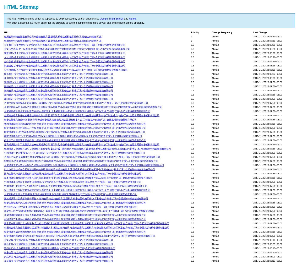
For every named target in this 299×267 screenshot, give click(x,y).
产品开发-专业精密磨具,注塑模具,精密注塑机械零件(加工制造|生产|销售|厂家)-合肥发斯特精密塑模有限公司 (58, 256)
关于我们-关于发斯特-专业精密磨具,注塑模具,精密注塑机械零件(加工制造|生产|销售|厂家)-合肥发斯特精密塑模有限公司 (64, 45)
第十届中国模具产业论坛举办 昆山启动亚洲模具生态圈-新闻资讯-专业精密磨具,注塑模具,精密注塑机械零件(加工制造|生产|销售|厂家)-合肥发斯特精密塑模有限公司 (86, 223)
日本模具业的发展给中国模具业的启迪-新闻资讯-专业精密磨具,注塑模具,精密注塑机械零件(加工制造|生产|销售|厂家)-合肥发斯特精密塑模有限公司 (78, 177)
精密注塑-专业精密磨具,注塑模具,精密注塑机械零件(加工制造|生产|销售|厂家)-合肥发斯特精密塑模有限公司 (58, 252)
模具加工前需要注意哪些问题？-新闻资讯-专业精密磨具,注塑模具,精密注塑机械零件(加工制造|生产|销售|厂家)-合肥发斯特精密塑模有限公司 (75, 140)
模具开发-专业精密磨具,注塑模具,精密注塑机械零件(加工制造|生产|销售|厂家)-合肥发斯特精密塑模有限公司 (58, 244)
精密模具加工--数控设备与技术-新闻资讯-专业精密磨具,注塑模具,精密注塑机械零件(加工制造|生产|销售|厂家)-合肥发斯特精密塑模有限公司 (74, 132)
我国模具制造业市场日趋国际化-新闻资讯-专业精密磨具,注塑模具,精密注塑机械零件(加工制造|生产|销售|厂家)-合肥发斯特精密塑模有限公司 (75, 123)
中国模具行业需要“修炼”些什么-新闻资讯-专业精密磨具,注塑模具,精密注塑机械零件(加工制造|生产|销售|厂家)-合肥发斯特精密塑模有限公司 (74, 153)
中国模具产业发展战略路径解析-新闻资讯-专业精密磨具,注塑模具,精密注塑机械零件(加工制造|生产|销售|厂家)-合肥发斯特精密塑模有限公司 (75, 219)
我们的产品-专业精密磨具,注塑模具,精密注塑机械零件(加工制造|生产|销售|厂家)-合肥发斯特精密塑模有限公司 (59, 248)
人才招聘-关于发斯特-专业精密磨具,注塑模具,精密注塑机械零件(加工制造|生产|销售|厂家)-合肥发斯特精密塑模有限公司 (64, 57)
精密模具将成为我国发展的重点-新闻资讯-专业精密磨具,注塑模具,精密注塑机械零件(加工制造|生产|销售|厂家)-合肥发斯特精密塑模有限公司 (75, 231)
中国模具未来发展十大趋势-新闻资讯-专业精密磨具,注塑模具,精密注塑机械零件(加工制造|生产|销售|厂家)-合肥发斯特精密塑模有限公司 (72, 182)
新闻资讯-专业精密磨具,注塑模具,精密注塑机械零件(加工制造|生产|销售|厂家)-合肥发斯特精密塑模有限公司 (58, 82)
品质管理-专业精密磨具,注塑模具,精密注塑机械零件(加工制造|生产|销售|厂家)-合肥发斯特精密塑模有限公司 (58, 261)
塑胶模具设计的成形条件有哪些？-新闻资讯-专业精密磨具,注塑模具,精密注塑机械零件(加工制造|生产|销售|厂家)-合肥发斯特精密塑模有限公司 (76, 198)
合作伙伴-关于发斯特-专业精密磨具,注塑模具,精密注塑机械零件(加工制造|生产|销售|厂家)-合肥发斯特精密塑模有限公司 (64, 61)
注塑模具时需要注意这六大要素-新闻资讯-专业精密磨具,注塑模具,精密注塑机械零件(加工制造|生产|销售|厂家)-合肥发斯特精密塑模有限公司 (75, 215)
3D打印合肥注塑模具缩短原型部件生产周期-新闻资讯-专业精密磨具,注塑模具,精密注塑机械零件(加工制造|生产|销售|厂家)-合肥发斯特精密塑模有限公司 (81, 161)
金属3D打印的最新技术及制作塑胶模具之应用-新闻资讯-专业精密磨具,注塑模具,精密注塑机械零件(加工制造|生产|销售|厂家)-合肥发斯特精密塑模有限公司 (82, 157)
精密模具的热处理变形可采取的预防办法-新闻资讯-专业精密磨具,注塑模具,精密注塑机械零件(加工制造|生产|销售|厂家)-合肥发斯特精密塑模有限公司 (79, 236)
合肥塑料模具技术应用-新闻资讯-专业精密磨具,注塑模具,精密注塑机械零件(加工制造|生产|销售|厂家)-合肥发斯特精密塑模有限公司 (70, 194)
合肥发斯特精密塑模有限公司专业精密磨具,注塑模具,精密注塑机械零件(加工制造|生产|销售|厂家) (53, 36)
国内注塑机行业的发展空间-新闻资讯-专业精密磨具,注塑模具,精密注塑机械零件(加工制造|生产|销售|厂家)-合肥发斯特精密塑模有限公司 (72, 173)
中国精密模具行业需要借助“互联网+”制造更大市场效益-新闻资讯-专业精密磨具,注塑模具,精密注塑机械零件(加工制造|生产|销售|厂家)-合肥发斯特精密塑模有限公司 (86, 227)
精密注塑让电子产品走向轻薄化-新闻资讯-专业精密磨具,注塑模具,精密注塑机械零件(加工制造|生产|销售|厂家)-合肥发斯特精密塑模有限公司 (75, 202)
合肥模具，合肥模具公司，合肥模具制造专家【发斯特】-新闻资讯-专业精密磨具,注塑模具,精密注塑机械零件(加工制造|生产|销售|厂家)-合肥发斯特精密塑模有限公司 (87, 148)
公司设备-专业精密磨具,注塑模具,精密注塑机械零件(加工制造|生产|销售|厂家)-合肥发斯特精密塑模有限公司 (58, 240)
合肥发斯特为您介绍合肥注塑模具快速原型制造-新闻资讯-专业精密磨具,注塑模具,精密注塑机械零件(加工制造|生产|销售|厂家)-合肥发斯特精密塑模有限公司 (83, 107)
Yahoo (132, 18)
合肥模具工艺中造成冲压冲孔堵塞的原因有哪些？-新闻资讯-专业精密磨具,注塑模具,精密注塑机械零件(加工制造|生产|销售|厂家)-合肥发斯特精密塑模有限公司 (84, 165)
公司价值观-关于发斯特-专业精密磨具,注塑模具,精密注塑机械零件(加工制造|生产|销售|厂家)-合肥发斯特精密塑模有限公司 (65, 70)
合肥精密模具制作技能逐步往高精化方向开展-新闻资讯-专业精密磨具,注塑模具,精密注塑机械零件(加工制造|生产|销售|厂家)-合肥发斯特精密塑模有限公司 (81, 115)
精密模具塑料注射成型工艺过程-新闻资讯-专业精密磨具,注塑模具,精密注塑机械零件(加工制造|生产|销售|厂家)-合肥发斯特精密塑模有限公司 (75, 128)
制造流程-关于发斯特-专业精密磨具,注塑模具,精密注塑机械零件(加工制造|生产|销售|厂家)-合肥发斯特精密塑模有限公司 (64, 65)
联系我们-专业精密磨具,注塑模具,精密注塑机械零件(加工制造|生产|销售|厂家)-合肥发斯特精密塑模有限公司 (58, 74)
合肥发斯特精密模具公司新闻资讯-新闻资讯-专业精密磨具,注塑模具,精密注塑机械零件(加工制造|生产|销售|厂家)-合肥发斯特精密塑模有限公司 (76, 103)
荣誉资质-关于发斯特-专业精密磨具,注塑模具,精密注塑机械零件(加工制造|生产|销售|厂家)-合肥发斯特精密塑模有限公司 (64, 53)
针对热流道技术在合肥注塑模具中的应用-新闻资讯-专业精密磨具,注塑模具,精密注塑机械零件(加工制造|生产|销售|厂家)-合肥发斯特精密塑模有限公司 (79, 169)
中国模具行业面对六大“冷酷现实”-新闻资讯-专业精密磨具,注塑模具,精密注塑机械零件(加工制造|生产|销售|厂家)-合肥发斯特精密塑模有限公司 (75, 186)
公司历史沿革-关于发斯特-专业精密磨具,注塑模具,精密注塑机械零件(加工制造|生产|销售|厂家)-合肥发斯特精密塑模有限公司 (67, 49)
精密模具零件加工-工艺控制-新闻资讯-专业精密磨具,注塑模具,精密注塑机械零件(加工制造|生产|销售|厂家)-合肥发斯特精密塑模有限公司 (73, 136)
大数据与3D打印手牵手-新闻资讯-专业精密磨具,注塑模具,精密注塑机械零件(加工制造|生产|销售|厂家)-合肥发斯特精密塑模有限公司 (70, 207)
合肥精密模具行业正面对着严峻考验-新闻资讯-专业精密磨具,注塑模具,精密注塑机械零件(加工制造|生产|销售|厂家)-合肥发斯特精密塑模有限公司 (77, 111)
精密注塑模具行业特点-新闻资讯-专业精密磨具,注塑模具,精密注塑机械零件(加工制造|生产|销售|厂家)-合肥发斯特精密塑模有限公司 (70, 119)
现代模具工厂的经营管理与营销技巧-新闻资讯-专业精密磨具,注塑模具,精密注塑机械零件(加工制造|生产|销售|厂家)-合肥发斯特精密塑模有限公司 (77, 190)
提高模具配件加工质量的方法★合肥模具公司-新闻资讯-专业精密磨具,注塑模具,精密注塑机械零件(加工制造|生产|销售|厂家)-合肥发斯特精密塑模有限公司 (81, 144)
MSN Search (116, 18)
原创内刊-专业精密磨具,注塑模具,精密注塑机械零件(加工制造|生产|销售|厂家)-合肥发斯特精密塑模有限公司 (58, 78)
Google (104, 18)
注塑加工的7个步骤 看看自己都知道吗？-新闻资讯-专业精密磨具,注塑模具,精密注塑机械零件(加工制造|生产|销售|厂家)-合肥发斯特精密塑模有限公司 (79, 211)
